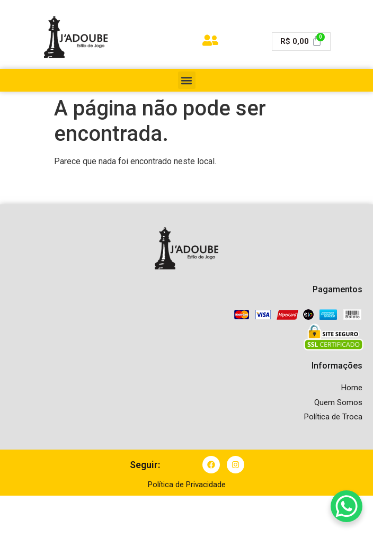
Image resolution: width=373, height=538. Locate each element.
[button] (187, 80)
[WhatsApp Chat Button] (346, 506)
